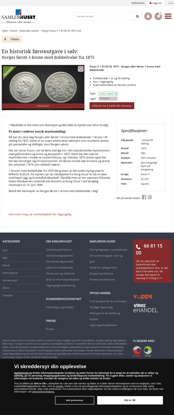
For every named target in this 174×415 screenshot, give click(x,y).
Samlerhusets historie (58, 249)
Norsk (6, 265)
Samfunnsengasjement (59, 255)
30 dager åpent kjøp (101, 307)
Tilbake (11, 39)
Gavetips (8, 295)
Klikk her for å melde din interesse (112, 105)
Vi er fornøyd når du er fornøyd (108, 301)
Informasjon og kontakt (59, 307)
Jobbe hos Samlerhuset (59, 267)
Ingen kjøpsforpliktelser (103, 325)
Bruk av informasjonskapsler (63, 279)
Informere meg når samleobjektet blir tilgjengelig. (40, 214)
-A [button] (169, 3)
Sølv (5, 257)
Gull (5, 250)
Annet (6, 287)
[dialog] (87, 387)
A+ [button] (172, 3)
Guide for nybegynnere (103, 267)
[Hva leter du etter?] (104, 16)
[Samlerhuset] (19, 16)
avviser (59, 386)
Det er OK (130, 400)
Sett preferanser (74, 400)
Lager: (93, 98)
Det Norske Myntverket (59, 261)
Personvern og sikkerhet (60, 273)
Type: (93, 93)
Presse (50, 329)
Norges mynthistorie (102, 273)
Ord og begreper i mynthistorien (108, 249)
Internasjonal (10, 272)
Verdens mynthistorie (102, 279)
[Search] (138, 16)
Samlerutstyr (10, 280)
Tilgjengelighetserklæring (60, 285)
